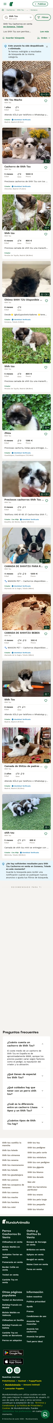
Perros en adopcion (12, 1340)
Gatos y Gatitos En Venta (34, 1234)
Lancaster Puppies (14, 1388)
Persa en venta (34, 1269)
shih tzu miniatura (37, 1157)
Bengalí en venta (35, 1259)
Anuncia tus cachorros (32, 1330)
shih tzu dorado (36, 1177)
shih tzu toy (34, 1142)
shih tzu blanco (35, 1172)
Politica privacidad (36, 1301)
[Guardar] (46, 101)
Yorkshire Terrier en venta (12, 1256)
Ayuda (30, 1306)
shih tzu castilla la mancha (11, 1144)
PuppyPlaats (35, 1381)
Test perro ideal (35, 1341)
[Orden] (44, 38)
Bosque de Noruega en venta (36, 1243)
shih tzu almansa (11, 1155)
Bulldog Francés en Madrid (12, 1306)
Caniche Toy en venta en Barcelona (12, 1334)
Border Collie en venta (10, 1268)
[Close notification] (47, 46)
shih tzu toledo (10, 1150)
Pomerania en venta (12, 1262)
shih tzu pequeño (36, 1204)
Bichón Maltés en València (11, 1313)
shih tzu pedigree (36, 1147)
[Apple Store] (13, 1361)
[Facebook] (9, 1370)
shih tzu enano (35, 1194)
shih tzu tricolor (36, 1209)
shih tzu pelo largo (37, 1199)
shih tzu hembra (10, 1202)
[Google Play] (13, 1352)
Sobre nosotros (34, 1296)
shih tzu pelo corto (37, 1152)
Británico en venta (36, 1249)
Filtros (42, 17)
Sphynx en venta (35, 1254)
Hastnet (22, 1381)
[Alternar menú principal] (5, 4)
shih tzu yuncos (10, 1180)
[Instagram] (17, 1370)
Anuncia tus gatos (36, 1336)
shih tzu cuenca (10, 1192)
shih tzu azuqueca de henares (13, 1186)
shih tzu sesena (10, 1160)
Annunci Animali (31, 1384)
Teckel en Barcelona (12, 1300)
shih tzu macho (10, 1197)
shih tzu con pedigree (39, 1162)
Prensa (30, 1311)
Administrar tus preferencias (17, 1411)
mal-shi (31, 1182)
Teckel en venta (10, 1275)
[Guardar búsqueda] (45, 1414)
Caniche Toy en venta (10, 1281)
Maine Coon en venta (37, 1264)
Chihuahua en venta (12, 1242)
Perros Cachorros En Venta (11, 1234)
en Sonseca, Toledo (13, 26)
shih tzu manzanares (13, 1165)
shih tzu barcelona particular (37, 1188)
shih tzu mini (8, 1207)
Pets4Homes (8, 1381)
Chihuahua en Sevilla (13, 1320)
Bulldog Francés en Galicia (12, 1326)
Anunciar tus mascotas (33, 1322)
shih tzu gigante (36, 1167)
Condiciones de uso (36, 1316)
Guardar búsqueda (13, 38)
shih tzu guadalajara (12, 1175)
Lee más (44, 31)
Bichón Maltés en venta (11, 1248)
